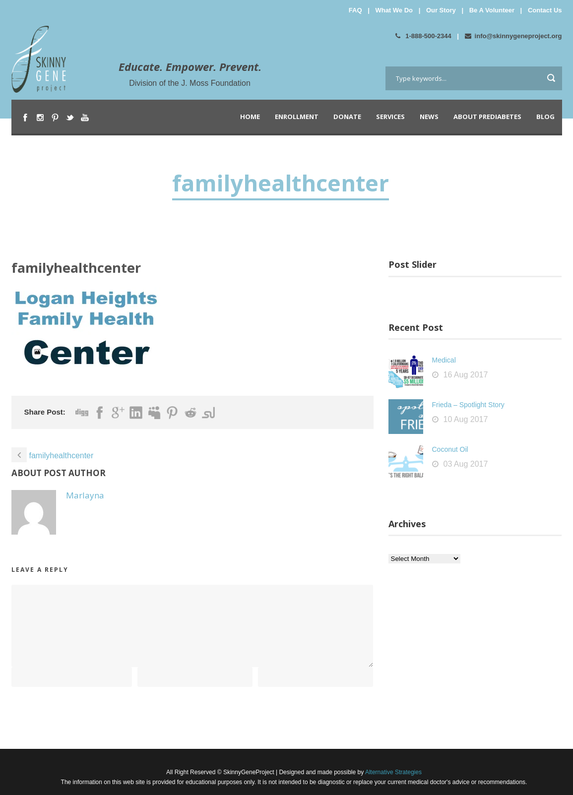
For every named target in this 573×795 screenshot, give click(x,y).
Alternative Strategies (393, 772)
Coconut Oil (450, 449)
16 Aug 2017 (466, 374)
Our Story (441, 10)
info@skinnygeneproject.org (513, 36)
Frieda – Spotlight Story (468, 405)
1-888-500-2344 (423, 36)
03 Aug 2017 (466, 464)
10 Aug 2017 (466, 419)
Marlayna (85, 495)
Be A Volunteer (491, 10)
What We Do (394, 10)
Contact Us (545, 10)
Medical (444, 360)
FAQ (355, 10)
